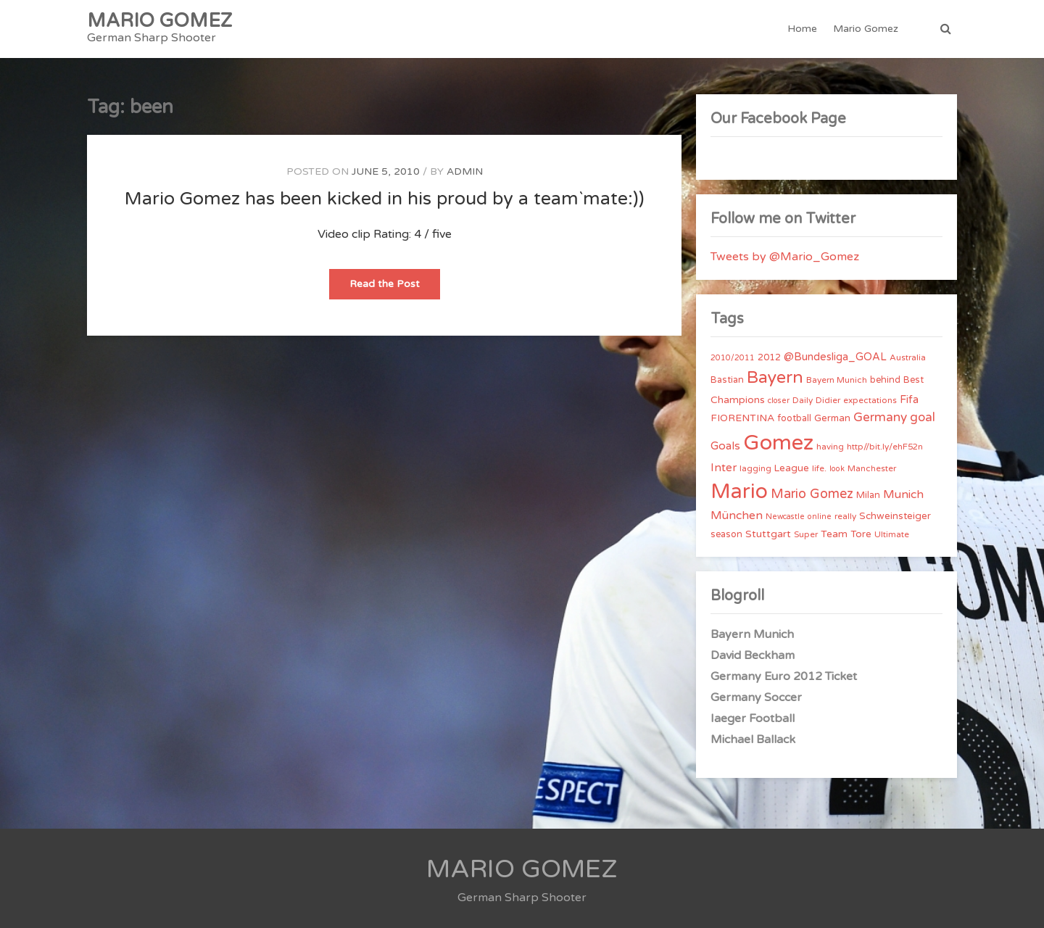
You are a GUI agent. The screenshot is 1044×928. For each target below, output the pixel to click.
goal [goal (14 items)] (922, 417)
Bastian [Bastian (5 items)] (727, 380)
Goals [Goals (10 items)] (725, 445)
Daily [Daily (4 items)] (802, 400)
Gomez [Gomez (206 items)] (778, 442)
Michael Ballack (752, 739)
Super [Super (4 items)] (806, 534)
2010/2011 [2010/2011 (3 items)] (732, 357)
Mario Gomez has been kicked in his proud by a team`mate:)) (385, 199)
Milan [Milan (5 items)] (868, 495)
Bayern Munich (752, 634)
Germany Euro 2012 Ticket (783, 676)
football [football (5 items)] (794, 418)
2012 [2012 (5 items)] (769, 357)
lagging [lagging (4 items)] (755, 468)
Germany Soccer (756, 697)
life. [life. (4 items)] (819, 468)
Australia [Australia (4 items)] (908, 357)
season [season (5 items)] (726, 534)
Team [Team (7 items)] (834, 534)
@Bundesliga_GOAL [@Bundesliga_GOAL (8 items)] (835, 357)
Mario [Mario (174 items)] (739, 491)
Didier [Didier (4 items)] (828, 400)
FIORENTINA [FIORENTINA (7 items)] (742, 418)
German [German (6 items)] (832, 418)
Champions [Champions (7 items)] (737, 400)
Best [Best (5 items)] (913, 380)
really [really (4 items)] (845, 516)
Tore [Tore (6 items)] (860, 534)
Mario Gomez (865, 28)
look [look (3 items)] (837, 468)
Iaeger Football (752, 718)
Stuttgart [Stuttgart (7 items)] (768, 534)
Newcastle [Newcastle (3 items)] (785, 516)
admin (465, 171)
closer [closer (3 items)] (779, 400)
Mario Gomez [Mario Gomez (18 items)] (812, 494)
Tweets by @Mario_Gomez (784, 256)
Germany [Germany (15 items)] (880, 417)
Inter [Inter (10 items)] (723, 467)
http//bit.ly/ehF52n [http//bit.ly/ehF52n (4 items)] (885, 447)
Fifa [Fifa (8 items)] (909, 400)
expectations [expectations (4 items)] (870, 400)
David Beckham (752, 655)
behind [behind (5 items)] (885, 380)
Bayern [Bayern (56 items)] (775, 378)
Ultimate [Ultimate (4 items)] (891, 534)
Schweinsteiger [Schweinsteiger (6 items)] (895, 516)
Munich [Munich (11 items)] (903, 494)
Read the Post (394, 288)
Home (802, 28)
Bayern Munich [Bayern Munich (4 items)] (836, 380)
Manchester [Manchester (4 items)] (872, 468)
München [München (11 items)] (736, 515)
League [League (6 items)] (791, 468)
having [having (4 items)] (830, 447)
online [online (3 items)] (820, 516)
